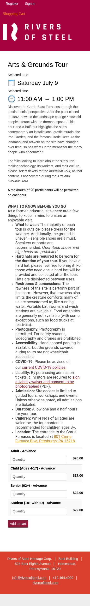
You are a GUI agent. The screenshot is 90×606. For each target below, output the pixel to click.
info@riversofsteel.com (29, 578)
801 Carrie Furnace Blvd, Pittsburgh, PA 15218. (45, 438)
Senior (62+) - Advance (29, 485)
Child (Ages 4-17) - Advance (33, 468)
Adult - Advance (23, 451)
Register (12, 4)
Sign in (30, 4)
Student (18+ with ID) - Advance (36, 503)
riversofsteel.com (45, 583)
